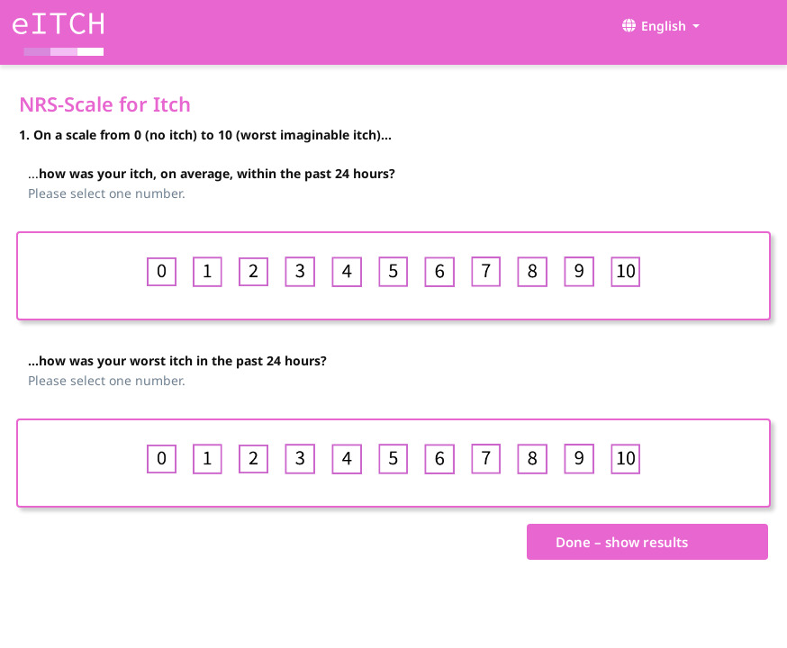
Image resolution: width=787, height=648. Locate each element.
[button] (657, 25)
